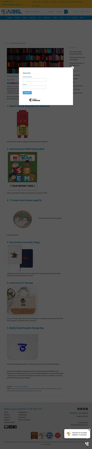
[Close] (72, 67)
